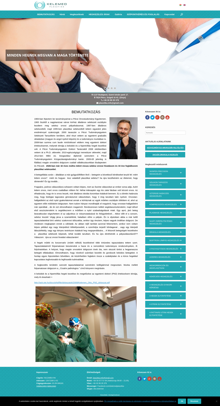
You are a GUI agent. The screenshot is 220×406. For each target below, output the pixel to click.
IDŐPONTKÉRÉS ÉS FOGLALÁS (143, 14)
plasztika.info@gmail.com (111, 103)
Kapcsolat (169, 14)
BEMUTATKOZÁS (46, 14)
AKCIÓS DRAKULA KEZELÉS (165, 155)
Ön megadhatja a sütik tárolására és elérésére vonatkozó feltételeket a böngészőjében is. (140, 401)
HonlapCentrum (114, 395)
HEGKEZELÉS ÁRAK (99, 14)
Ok (182, 401)
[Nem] (216, 401)
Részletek (194, 401)
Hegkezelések (77, 14)
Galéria (118, 14)
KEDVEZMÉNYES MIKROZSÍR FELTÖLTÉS (165, 148)
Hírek (62, 14)
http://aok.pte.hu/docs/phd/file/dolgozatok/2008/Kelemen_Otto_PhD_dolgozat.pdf (72, 282)
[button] (165, 173)
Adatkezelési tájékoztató (46, 386)
